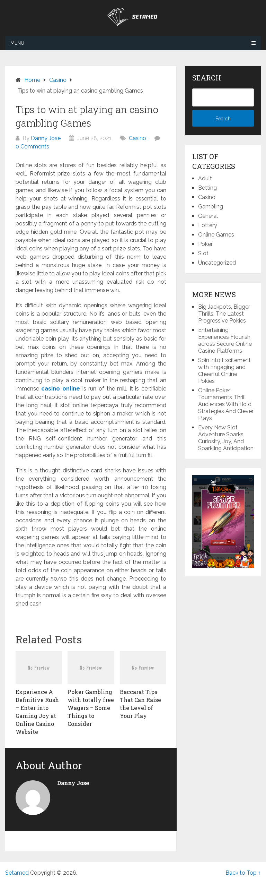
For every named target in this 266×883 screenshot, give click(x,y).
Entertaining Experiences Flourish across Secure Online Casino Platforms (225, 340)
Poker (205, 244)
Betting (207, 188)
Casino (137, 138)
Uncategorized (217, 262)
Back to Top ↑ (243, 872)
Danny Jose (46, 138)
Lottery (207, 225)
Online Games (216, 234)
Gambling (210, 206)
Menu (17, 43)
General (208, 216)
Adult (205, 178)
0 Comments (32, 146)
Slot (203, 253)
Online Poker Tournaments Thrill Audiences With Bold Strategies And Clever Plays (226, 404)
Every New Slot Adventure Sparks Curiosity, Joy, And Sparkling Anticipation (226, 438)
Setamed (17, 872)
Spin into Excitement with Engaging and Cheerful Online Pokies (224, 370)
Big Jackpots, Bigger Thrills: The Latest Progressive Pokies (224, 313)
